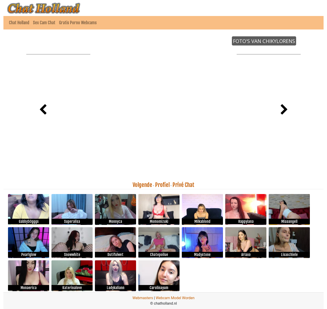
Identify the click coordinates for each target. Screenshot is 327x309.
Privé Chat (183, 184)
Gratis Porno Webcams (78, 22)
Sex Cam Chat (44, 22)
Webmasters (142, 298)
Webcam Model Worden (175, 298)
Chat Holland (19, 22)
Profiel (162, 184)
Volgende (142, 184)
